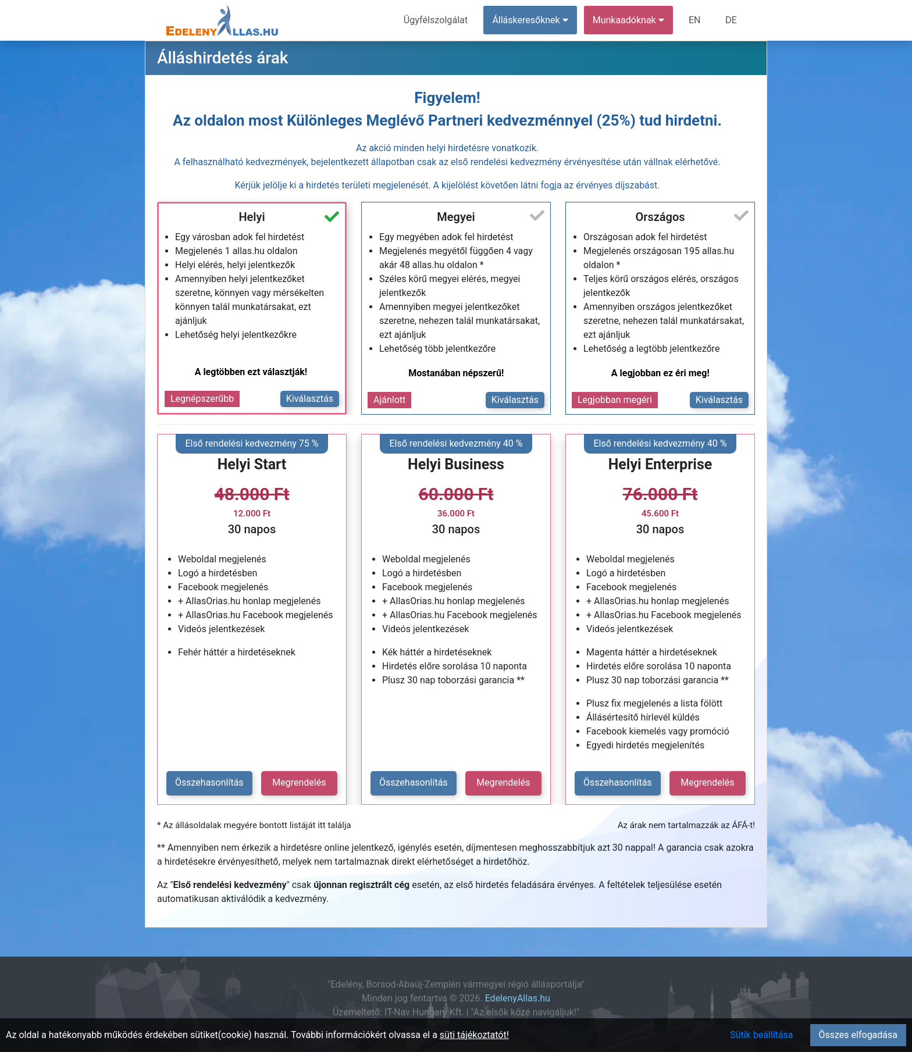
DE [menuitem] (731, 20)
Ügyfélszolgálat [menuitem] (436, 20)
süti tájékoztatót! (474, 1034)
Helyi (251, 217)
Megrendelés (299, 782)
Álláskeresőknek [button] (531, 20)
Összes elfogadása (858, 1034)
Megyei (456, 217)
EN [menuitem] (695, 20)
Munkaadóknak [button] (629, 20)
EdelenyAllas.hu (517, 998)
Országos (660, 217)
